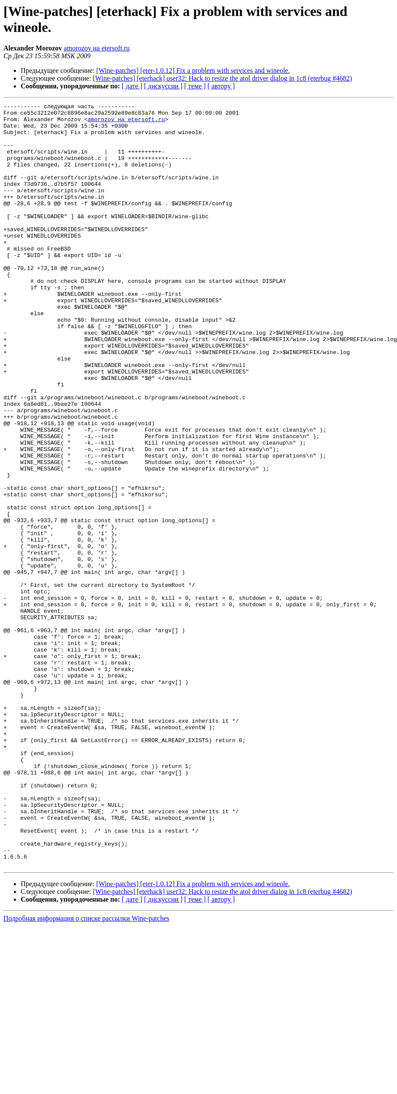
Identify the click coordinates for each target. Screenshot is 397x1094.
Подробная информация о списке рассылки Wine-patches (86, 1071)
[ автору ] (220, 86)
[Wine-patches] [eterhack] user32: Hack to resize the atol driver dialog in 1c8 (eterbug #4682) (222, 78)
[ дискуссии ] (163, 86)
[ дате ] (132, 86)
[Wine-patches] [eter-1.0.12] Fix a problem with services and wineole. (193, 70)
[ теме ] (195, 86)
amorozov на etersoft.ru (97, 48)
